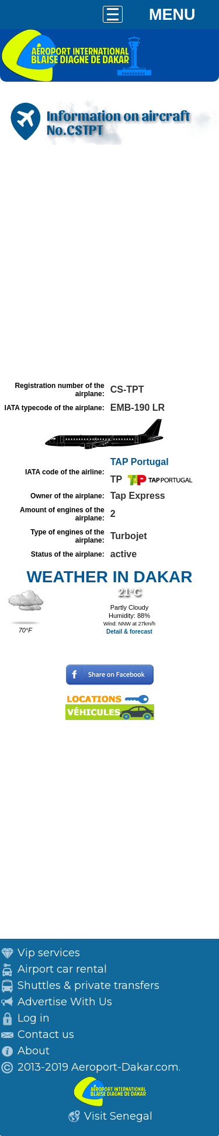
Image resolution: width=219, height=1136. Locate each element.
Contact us (46, 1034)
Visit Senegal (118, 1116)
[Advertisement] (109, 262)
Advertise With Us (65, 1001)
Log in (34, 1018)
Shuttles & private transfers (88, 985)
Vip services (49, 952)
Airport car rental (62, 969)
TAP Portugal (139, 462)
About (34, 1050)
